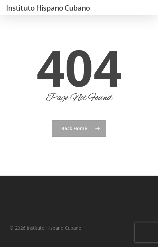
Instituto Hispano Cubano (48, 7)
